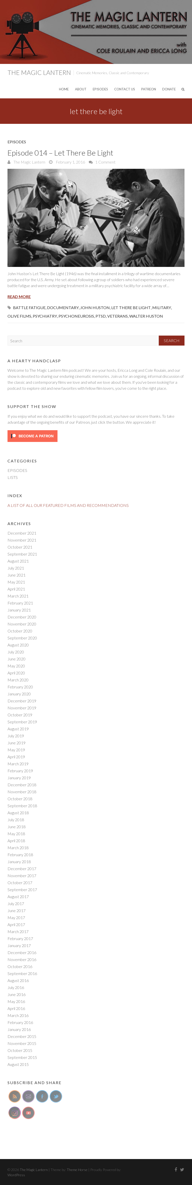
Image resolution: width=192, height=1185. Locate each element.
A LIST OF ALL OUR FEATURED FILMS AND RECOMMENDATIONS (68, 505)
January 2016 (19, 1029)
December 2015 (22, 1036)
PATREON (148, 89)
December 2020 (22, 616)
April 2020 (16, 672)
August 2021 (18, 561)
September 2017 (22, 889)
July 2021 (16, 568)
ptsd (101, 316)
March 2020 (18, 679)
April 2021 (16, 589)
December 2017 (22, 868)
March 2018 (18, 847)
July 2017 (16, 903)
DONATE (169, 89)
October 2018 (20, 798)
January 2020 (19, 693)
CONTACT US (124, 89)
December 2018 (22, 784)
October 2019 (20, 714)
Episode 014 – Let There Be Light (60, 152)
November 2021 (22, 540)
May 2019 (16, 749)
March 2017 (18, 931)
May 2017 (16, 917)
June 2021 (17, 575)
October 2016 (20, 966)
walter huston (146, 316)
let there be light (131, 307)
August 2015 (18, 1064)
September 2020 (22, 637)
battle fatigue (29, 307)
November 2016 (22, 959)
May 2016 (16, 1001)
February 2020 (20, 686)
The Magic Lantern (39, 72)
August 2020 (18, 644)
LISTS (13, 477)
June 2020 (17, 658)
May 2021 (16, 582)
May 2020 (16, 665)
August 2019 (18, 728)
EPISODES (100, 89)
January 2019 (19, 777)
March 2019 (18, 763)
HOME (64, 89)
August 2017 (18, 896)
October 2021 (20, 547)
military (161, 307)
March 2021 (18, 595)
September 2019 (22, 721)
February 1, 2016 (70, 162)
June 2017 (17, 910)
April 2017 (16, 924)
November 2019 (22, 707)
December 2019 (22, 700)
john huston (95, 307)
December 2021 (22, 533)
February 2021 (20, 602)
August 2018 (18, 812)
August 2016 (18, 980)
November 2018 (22, 791)
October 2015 (20, 1050)
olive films (19, 316)
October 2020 (20, 630)
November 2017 (22, 875)
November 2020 (22, 623)
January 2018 (19, 861)
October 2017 (20, 882)
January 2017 (19, 945)
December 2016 (22, 952)
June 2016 (17, 994)
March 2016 (18, 1015)
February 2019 (20, 770)
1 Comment (105, 162)
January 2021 (19, 609)
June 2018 (17, 826)
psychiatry (45, 316)
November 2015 (22, 1043)
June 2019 (17, 742)
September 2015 (22, 1057)
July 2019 (16, 735)
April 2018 (16, 840)
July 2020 (16, 651)
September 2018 (22, 805)
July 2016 (16, 987)
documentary (63, 307)
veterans (117, 316)
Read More (19, 296)
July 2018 (16, 819)
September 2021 (22, 554)
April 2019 (16, 756)
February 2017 (20, 938)
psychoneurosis (76, 316)
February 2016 (20, 1022)
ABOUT (80, 89)
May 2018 (16, 833)
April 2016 (16, 1008)
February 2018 (20, 854)
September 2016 (22, 973)
